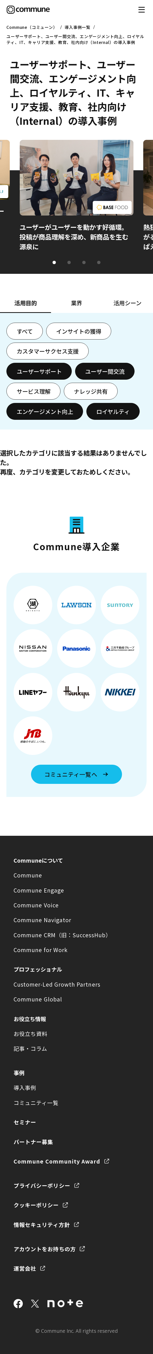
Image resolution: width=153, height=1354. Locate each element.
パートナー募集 (33, 1142)
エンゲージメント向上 (45, 411)
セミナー (25, 1122)
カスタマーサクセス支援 (48, 351)
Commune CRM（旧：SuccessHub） (62, 935)
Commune (28, 875)
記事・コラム (30, 1048)
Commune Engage (39, 890)
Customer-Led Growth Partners (57, 984)
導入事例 (25, 1087)
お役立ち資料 (30, 1033)
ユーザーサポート (39, 371)
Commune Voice (36, 905)
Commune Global (38, 999)
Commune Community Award (57, 1161)
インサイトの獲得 (78, 331)
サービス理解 (33, 391)
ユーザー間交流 (105, 371)
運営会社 (25, 1268)
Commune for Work (41, 950)
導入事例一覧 (77, 27)
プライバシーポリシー (42, 1185)
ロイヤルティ (113, 411)
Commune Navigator (42, 920)
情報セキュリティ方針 (42, 1224)
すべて (25, 331)
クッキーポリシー (36, 1205)
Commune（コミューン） (31, 27)
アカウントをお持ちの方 (45, 1249)
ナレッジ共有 (91, 391)
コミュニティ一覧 (36, 1103)
